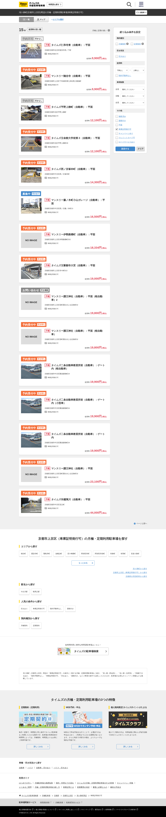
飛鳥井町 (46, 554)
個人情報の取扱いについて (45, 809)
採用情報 (108, 809)
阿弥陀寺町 (85, 554)
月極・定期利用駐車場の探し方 (47, 787)
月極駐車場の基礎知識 (44, 783)
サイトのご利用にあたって (67, 809)
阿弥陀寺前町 (100, 554)
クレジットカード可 (127, 138)
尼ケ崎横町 (71, 554)
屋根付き (122, 121)
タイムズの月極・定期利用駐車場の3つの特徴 (95, 783)
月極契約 (122, 44)
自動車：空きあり (43, 768)
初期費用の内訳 (83, 787)
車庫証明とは (68, 787)
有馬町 (123, 554)
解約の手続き (115, 787)
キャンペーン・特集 (125, 783)
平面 (120, 125)
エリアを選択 (58, 19)
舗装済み (122, 116)
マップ (42, 19)
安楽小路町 (135, 554)
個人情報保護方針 (25, 809)
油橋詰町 (58, 554)
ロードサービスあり (127, 142)
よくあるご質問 (25, 787)
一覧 (28, 19)
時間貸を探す (54, 4)
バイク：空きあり (61, 768)
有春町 (112, 554)
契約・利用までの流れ (65, 783)
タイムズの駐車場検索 (86, 651)
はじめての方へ (25, 783)
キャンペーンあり (126, 133)
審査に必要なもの (100, 787)
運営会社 (98, 809)
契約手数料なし (125, 76)
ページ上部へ (141, 523)
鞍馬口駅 (36, 592)
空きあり (122, 56)
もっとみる (83, 563)
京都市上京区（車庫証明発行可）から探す (130, 572)
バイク (30, 768)
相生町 (23, 554)
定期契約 (137, 44)
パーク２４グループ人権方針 (126, 809)
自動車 (21, 768)
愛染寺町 (34, 554)
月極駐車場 (59, 802)
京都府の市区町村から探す (136, 576)
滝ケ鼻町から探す (140, 569)
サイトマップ (85, 809)
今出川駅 (24, 592)
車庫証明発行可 (125, 129)
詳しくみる (38, 747)
